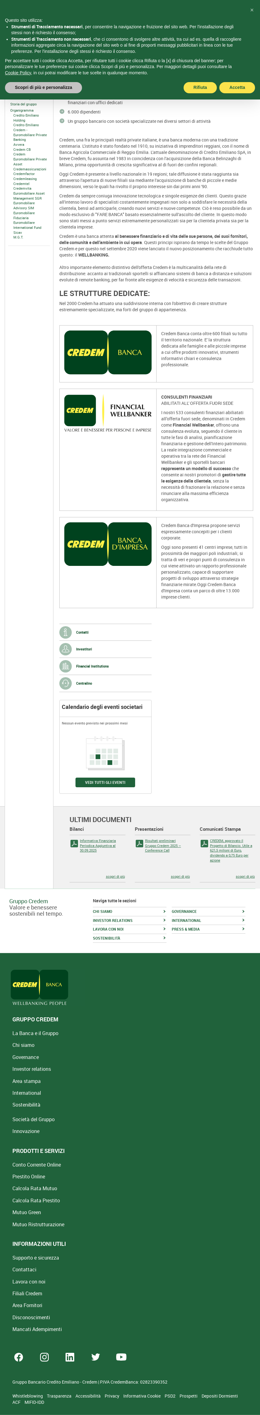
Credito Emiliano (26, 125)
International (26, 1092)
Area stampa (26, 1081)
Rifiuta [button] (200, 74)
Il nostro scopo (21, 98)
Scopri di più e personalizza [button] (43, 74)
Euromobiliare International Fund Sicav (27, 227)
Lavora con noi (28, 1281)
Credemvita (22, 188)
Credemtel (21, 183)
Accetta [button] (237, 74)
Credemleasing (25, 178)
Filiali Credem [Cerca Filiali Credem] (27, 1293)
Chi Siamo (16, 91)
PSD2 (170, 1396)
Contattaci (24, 1269)
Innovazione (25, 1131)
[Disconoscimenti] (31, 1317)
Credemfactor (24, 173)
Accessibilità (88, 1396)
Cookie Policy (18, 59)
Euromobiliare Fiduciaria (24, 215)
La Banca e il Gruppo (35, 1033)
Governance (25, 1057)
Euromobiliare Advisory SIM (24, 205)
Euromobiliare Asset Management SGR (29, 196)
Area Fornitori (27, 1305)
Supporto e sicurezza (35, 1257)
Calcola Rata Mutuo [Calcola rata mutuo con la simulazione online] (34, 1188)
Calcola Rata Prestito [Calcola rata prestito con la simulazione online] (36, 1200)
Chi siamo (23, 1045)
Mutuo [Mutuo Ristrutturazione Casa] (38, 1224)
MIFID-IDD (34, 1402)
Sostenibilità (26, 1104)
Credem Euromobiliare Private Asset (30, 159)
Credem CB (22, 149)
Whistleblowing (28, 1396)
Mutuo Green (26, 1212)
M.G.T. (18, 237)
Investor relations (31, 1069)
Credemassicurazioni (29, 169)
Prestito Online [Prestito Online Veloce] (28, 1176)
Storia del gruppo (23, 104)
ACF (16, 1402)
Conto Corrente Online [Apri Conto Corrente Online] (36, 1164)
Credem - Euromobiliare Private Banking (30, 134)
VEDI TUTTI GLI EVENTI (105, 782)
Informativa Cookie (142, 1396)
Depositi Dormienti (220, 1396)
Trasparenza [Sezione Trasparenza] (59, 1396)
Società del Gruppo (33, 1119)
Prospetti (189, 1396)
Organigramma (22, 110)
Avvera (18, 144)
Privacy (112, 1396)
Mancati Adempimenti (37, 1329)
